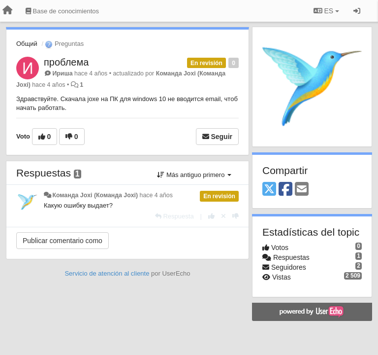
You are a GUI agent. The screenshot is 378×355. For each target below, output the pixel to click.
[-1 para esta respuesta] (235, 216)
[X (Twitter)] (269, 189)
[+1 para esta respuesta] (211, 216)
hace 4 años (156, 195)
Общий (26, 43)
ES (326, 11)
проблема (66, 62)
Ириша (62, 73)
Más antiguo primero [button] (194, 174)
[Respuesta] (174, 216)
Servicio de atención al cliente (107, 273)
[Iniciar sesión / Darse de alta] (357, 10)
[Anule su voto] (223, 216)
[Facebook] (285, 189)
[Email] (302, 189)
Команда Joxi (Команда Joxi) (95, 195)
